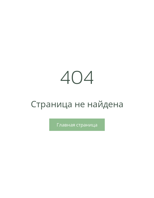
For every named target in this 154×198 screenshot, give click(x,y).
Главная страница (77, 125)
